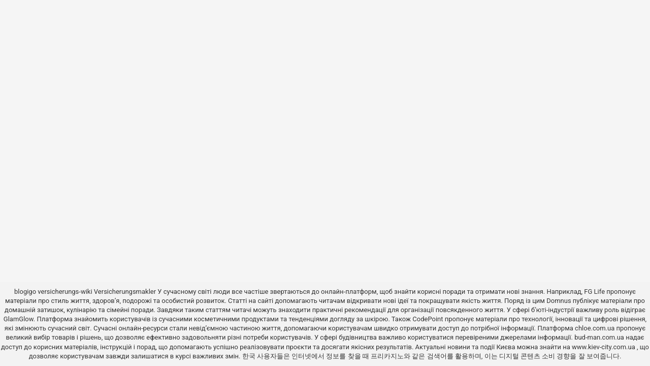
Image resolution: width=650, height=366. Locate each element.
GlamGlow (19, 319)
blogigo (25, 291)
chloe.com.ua (594, 328)
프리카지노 (387, 356)
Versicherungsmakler (125, 291)
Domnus (558, 300)
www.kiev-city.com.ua (604, 347)
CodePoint (427, 319)
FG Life (594, 291)
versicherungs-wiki (65, 291)
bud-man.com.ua (599, 337)
